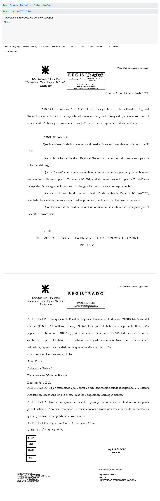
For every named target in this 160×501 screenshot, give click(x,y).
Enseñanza (14, 5)
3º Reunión (30, 11)
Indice (12, 11)
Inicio (5, 5)
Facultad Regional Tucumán (44, 5)
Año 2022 (20, 11)
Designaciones (25, 5)
